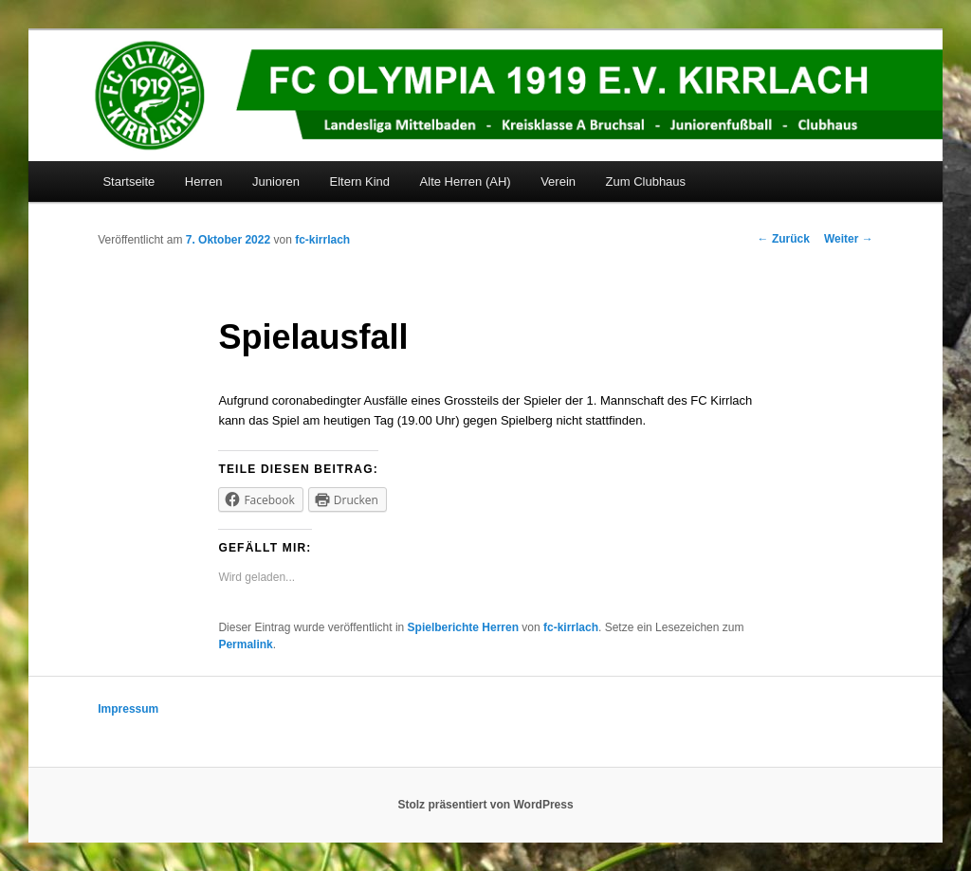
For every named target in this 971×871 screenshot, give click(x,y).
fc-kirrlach (322, 239)
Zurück (784, 238)
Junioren (276, 181)
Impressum (128, 709)
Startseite (128, 181)
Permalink (245, 644)
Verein (558, 181)
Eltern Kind (359, 181)
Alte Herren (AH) (465, 181)
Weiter (848, 238)
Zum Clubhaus (646, 181)
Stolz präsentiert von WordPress (485, 804)
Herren (204, 181)
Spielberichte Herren (463, 627)
